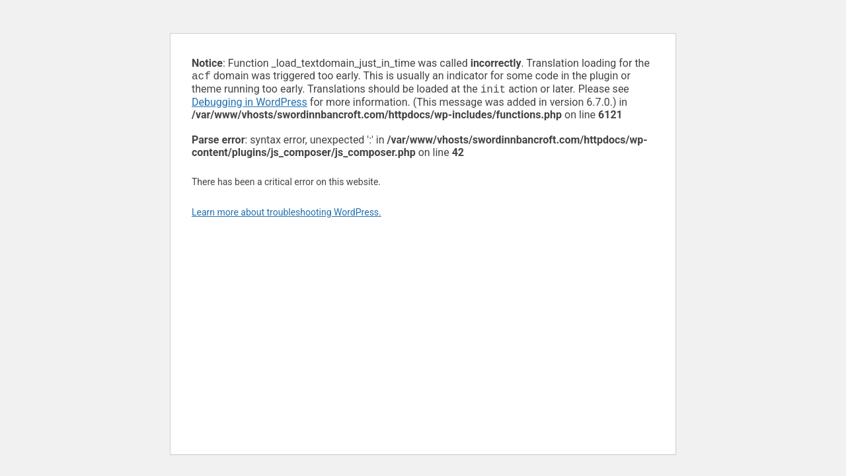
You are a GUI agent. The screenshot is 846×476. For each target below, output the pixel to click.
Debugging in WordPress (249, 105)
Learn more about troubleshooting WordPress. (286, 215)
